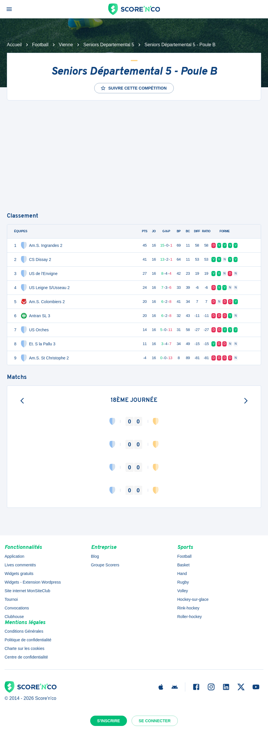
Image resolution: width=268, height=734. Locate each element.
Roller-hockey (189, 616)
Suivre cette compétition (133, 88)
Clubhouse (14, 616)
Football (40, 44)
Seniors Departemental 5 (108, 44)
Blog (95, 556)
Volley (182, 590)
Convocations (17, 608)
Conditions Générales (24, 631)
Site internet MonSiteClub (27, 590)
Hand (182, 573)
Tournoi (11, 599)
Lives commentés (20, 565)
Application (14, 556)
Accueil (14, 44)
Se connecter (155, 720)
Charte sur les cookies (25, 648)
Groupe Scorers (105, 565)
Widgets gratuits (19, 573)
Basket (183, 565)
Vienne (66, 44)
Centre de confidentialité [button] (26, 657)
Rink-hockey (188, 608)
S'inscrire (108, 720)
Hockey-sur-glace (193, 599)
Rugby (183, 582)
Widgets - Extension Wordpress (33, 582)
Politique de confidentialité (28, 640)
